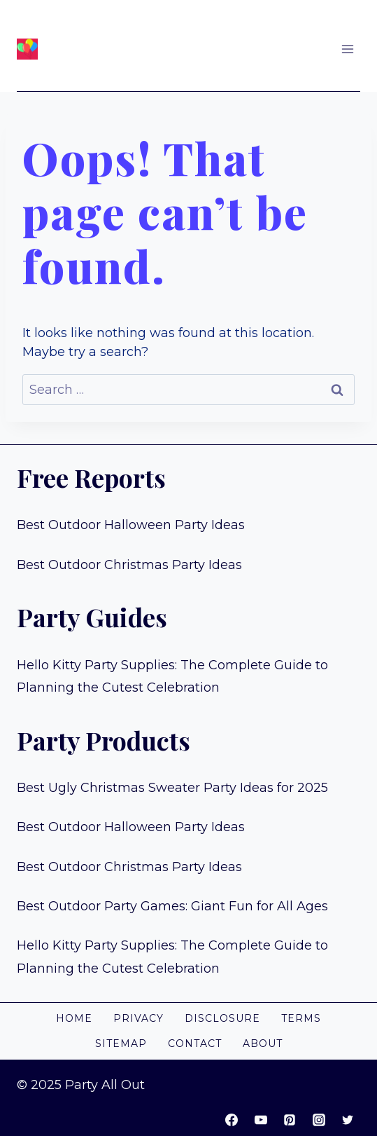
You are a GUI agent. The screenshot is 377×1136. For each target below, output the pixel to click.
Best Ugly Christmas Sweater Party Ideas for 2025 (172, 787)
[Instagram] (319, 1119)
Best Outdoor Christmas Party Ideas (129, 565)
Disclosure (222, 1018)
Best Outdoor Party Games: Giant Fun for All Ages (172, 906)
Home (74, 1018)
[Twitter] (347, 1119)
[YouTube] (260, 1119)
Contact (195, 1043)
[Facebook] (231, 1119)
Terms (301, 1018)
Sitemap (121, 1043)
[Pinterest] (289, 1119)
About (263, 1043)
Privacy (138, 1018)
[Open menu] (347, 49)
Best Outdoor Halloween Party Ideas (131, 525)
